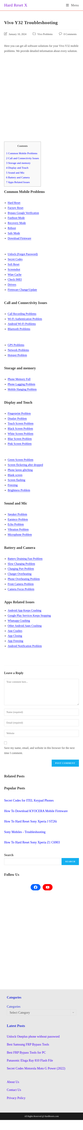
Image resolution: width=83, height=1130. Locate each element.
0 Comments (70, 34)
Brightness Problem (19, 490)
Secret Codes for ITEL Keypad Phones (29, 800)
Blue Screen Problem (20, 438)
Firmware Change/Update (22, 289)
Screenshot (14, 269)
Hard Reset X (15, 5)
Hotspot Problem (17, 355)
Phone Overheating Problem (24, 578)
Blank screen (15, 475)
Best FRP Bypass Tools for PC (26, 1052)
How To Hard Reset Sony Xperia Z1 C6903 (32, 842)
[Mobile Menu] (72, 5)
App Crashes (15, 630)
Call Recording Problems (22, 313)
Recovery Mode (17, 222)
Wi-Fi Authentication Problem (25, 318)
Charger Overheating (19, 573)
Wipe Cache (14, 274)
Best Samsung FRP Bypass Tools (28, 1044)
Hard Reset (14, 202)
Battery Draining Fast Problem (25, 558)
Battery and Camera (18, 177)
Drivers (12, 284)
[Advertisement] (38, 95)
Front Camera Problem (21, 584)
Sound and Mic (15, 172)
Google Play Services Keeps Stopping (29, 615)
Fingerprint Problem (19, 413)
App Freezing (15, 640)
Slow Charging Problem (21, 563)
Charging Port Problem (21, 568)
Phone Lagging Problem (21, 384)
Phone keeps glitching (20, 469)
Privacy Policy (16, 1098)
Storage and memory (18, 162)
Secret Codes (15, 259)
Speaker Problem (17, 514)
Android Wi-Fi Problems (22, 323)
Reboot (12, 228)
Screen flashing (16, 479)
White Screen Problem (20, 433)
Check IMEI (15, 279)
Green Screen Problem (20, 459)
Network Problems (18, 350)
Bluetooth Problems (19, 328)
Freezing (13, 485)
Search (8, 855)
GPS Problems (16, 344)
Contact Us (14, 1090)
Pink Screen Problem (20, 443)
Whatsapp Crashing (19, 620)
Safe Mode (14, 233)
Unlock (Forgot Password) (23, 254)
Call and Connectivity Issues (22, 158)
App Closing (15, 635)
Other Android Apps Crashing (25, 625)
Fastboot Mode (16, 217)
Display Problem (17, 418)
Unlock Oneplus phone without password (33, 1036)
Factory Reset (15, 207)
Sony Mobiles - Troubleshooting (24, 832)
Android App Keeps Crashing (24, 610)
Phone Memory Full (19, 379)
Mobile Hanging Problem (22, 389)
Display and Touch (17, 167)
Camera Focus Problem (21, 589)
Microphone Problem (20, 534)
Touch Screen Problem (20, 423)
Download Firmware (19, 238)
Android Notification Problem (25, 645)
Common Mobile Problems (21, 153)
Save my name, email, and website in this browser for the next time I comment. (39, 750)
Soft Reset (13, 264)
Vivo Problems (45, 34)
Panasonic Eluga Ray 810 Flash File (30, 1060)
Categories (13, 1006)
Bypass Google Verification (23, 212)
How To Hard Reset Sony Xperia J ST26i (30, 821)
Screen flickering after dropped (25, 464)
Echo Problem (16, 524)
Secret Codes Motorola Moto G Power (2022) (36, 1068)
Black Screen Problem (20, 428)
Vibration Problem (18, 529)
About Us (13, 1082)
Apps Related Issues (18, 182)
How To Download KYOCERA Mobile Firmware (36, 811)
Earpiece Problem (18, 519)
